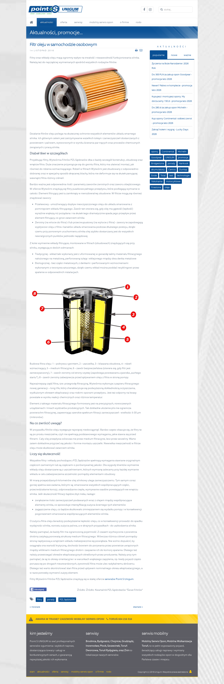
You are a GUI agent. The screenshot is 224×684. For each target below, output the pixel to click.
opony (154, 151)
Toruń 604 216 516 (120, 619)
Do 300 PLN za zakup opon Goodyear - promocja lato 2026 (172, 77)
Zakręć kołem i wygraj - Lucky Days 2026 (170, 132)
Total (163, 175)
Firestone (156, 187)
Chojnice (115, 641)
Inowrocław (92, 645)
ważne (187, 55)
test (171, 175)
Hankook (183, 163)
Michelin (182, 151)
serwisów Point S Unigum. (119, 579)
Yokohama (156, 181)
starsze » (138, 606)
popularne (158, 55)
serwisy (92, 633)
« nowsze (35, 606)
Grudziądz (127, 641)
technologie (183, 175)
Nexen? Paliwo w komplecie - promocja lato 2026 (172, 88)
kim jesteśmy (41, 633)
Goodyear (156, 157)
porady (171, 163)
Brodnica (91, 641)
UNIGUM (169, 157)
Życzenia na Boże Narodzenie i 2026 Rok (170, 66)
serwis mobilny (155, 633)
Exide (154, 175)
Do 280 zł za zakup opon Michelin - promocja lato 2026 (169, 110)
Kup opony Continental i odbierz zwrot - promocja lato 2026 (172, 121)
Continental (168, 151)
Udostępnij (37, 589)
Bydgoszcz (103, 641)
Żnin (126, 650)
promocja (183, 157)
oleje (167, 187)
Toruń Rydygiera (108, 650)
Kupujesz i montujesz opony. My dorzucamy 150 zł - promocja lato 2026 (172, 99)
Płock (103, 645)
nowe (174, 55)
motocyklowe (173, 181)
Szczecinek (113, 645)
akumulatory (158, 169)
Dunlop (183, 169)
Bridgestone (157, 163)
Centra (172, 169)
